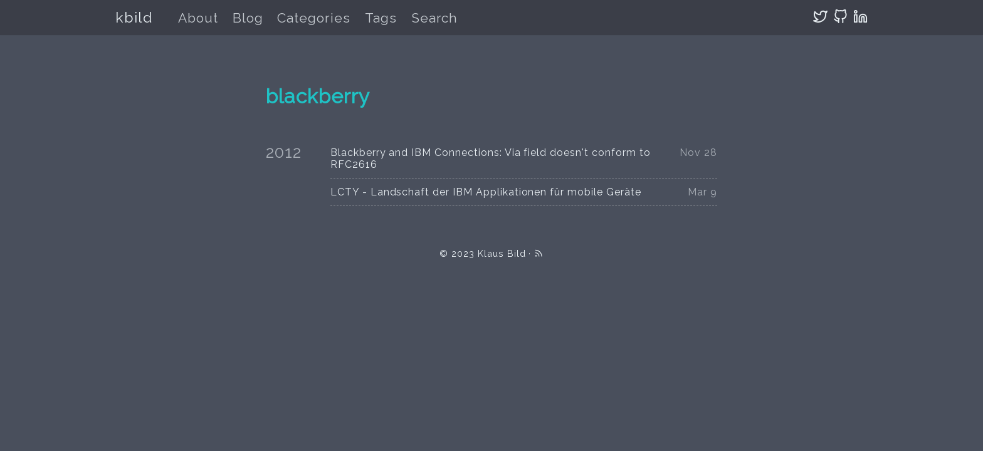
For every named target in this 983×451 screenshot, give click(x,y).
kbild (133, 17)
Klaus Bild (502, 253)
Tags (381, 18)
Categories (313, 18)
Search (434, 18)
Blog (248, 18)
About (198, 18)
